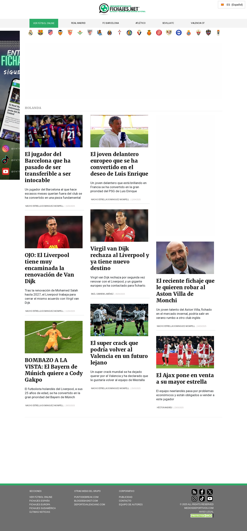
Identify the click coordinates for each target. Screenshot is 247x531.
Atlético (141, 23)
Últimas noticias (39, 512)
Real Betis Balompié (80, 33)
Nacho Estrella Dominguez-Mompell (44, 206)
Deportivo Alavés (179, 33)
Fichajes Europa (39, 504)
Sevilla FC (168, 23)
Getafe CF (129, 33)
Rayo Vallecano (169, 33)
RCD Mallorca (149, 33)
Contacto (125, 501)
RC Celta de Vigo (119, 33)
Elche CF (199, 33)
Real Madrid (78, 23)
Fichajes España (39, 501)
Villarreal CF (110, 33)
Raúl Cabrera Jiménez (102, 294)
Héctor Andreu (164, 408)
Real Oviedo (218, 33)
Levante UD (208, 33)
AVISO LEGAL (206, 512)
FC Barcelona (111, 23)
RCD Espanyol (189, 33)
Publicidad (125, 497)
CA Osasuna (139, 33)
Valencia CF (197, 23)
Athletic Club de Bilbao (90, 33)
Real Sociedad (100, 33)
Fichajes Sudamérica (42, 508)
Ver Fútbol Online (43, 23)
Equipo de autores (131, 504)
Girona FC (159, 33)
